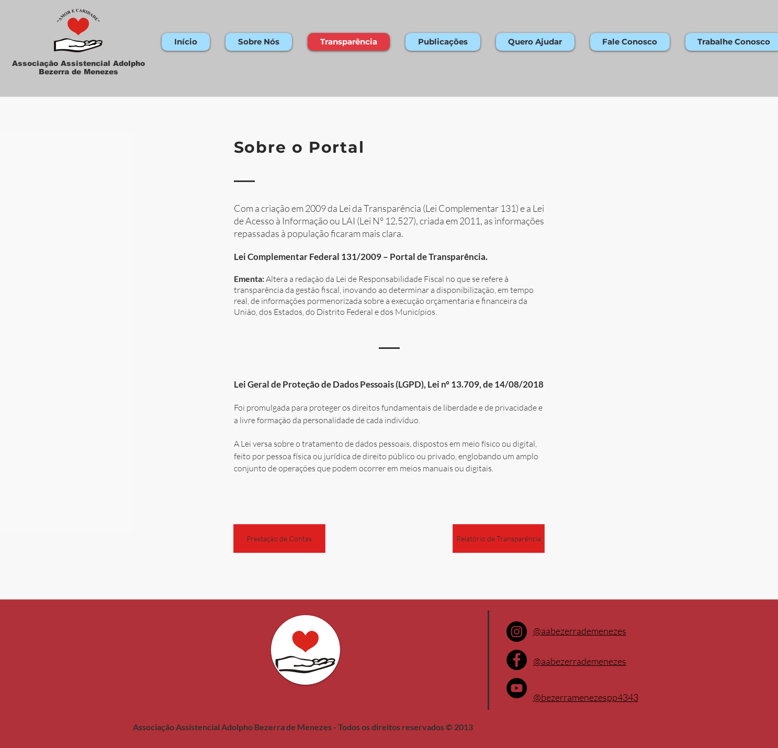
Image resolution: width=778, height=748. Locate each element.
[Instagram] (516, 631)
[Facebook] (516, 660)
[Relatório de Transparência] (499, 538)
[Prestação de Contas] (279, 538)
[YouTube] (516, 688)
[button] (258, 42)
